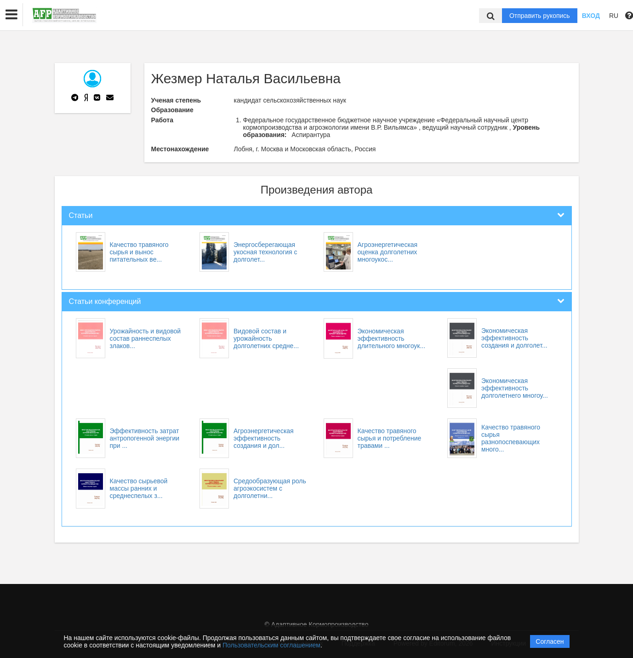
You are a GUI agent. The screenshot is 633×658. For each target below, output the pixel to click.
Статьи (81, 215)
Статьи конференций (105, 301)
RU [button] (613, 15)
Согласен (550, 641)
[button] (11, 14)
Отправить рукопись (539, 15)
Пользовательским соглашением (271, 645)
